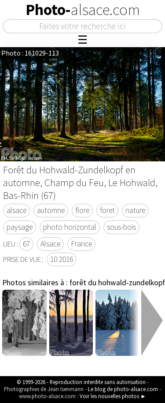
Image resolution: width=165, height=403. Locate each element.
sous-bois (121, 227)
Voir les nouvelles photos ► (113, 395)
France (81, 244)
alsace (16, 210)
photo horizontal (69, 227)
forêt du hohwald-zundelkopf (117, 282)
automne (51, 210)
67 (26, 244)
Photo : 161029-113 (30, 53)
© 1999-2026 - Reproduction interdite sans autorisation (81, 381)
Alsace (50, 244)
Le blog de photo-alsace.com (123, 388)
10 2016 (61, 259)
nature (135, 210)
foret (107, 210)
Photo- (83, 9)
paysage (20, 227)
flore (82, 210)
